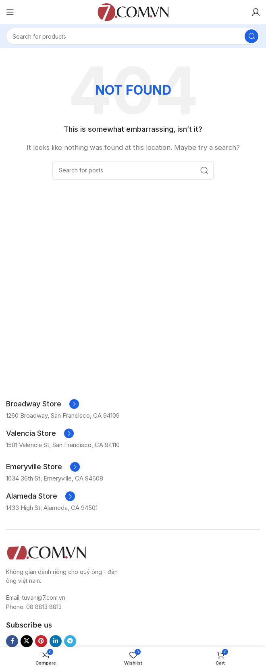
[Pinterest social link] (41, 641)
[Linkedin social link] (56, 641)
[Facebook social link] (12, 641)
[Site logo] (133, 11)
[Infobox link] (42, 404)
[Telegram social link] (70, 641)
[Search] (133, 36)
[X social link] (27, 641)
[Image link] (46, 552)
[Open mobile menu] (10, 12)
